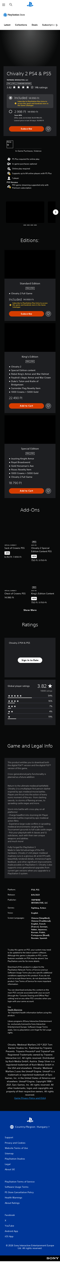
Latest (7, 24)
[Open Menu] (3, 5)
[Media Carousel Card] (25, 212)
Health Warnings (15, 1010)
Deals (35, 24)
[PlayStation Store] (15, 14)
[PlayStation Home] (30, 4)
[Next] (55, 212)
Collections (21, 24)
